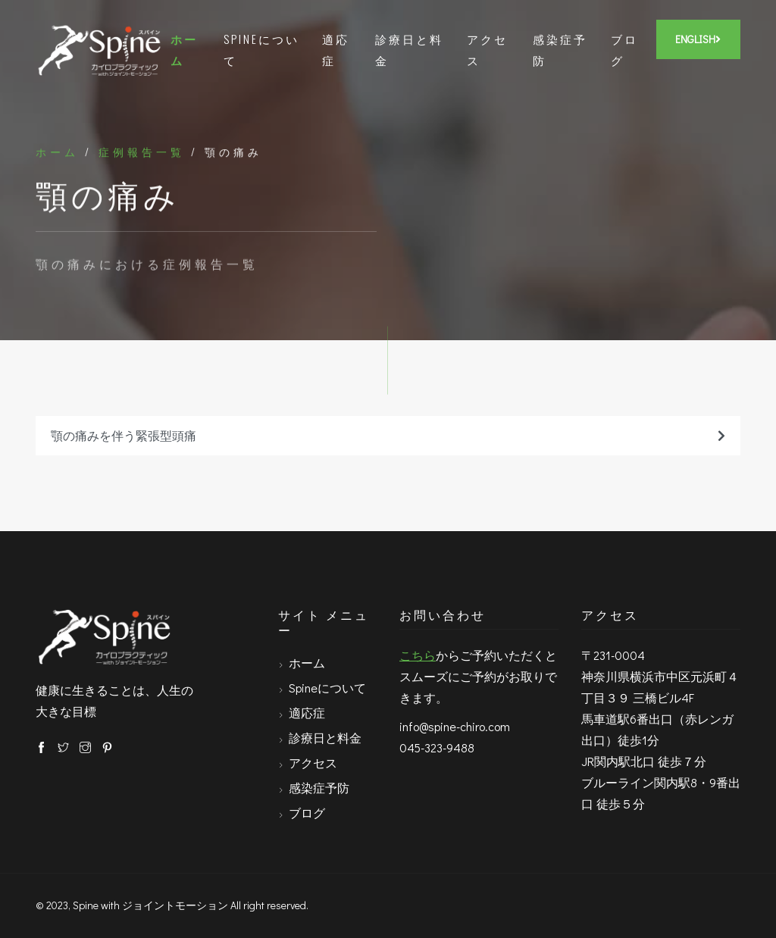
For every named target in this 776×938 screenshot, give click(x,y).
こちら (417, 655)
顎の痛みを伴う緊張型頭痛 (388, 435)
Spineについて (261, 49)
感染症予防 (560, 49)
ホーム (184, 49)
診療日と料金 (409, 49)
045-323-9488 (436, 747)
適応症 (335, 49)
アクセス (487, 49)
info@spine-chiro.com (454, 726)
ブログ (624, 49)
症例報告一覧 (142, 153)
